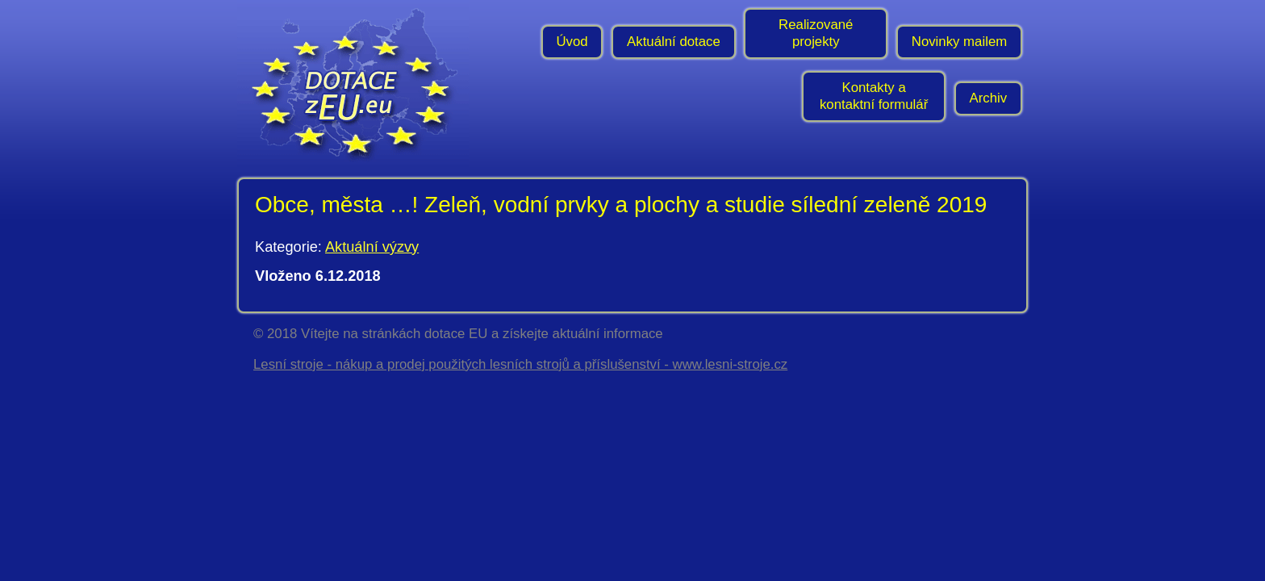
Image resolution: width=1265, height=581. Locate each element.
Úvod (571, 41)
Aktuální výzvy (372, 247)
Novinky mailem (959, 41)
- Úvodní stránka (358, 84)
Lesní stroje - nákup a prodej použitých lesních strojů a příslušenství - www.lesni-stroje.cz (520, 364)
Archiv (989, 98)
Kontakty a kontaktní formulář (874, 96)
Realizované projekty (816, 33)
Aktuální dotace (673, 41)
